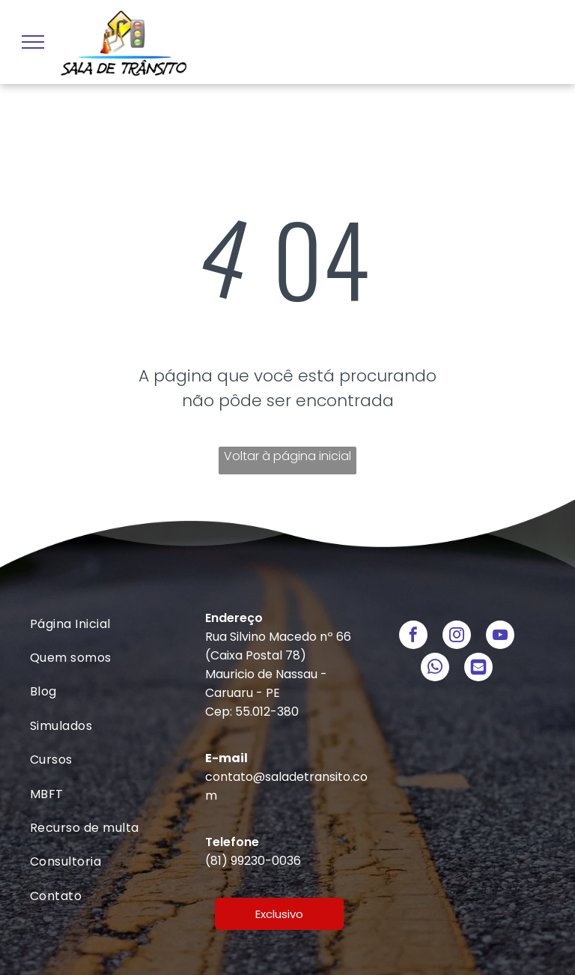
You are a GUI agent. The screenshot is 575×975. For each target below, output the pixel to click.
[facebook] (413, 637)
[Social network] (478, 669)
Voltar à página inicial (287, 456)
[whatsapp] (435, 669)
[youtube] (500, 637)
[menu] (32, 41)
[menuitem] (112, 624)
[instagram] (456, 637)
